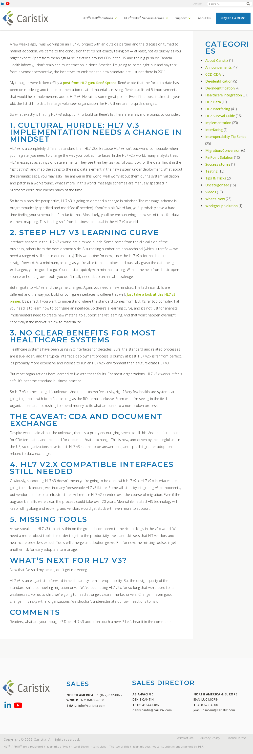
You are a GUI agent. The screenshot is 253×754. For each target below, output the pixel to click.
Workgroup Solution (221, 205)
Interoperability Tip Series (225, 136)
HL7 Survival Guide (220, 115)
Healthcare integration (223, 95)
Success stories (217, 164)
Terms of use (184, 738)
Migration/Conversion (222, 150)
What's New (215, 199)
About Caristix (216, 60)
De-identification (218, 81)
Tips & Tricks (215, 178)
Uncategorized (217, 185)
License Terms (236, 738)
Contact (197, 3)
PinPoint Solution (219, 157)
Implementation (218, 122)
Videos (210, 192)
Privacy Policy (210, 738)
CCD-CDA (213, 74)
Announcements (218, 67)
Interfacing (214, 129)
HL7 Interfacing (217, 109)
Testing (211, 171)
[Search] (248, 4)
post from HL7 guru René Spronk (89, 82)
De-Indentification (220, 88)
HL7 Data (213, 102)
